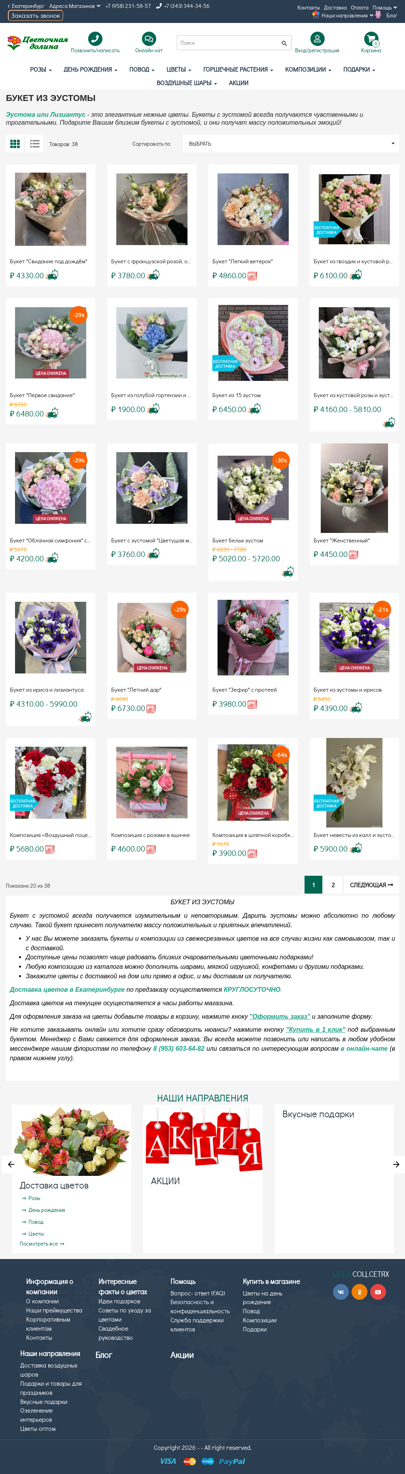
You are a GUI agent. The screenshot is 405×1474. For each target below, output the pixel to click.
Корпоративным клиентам (48, 1323)
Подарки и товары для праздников (51, 1387)
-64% (281, 755)
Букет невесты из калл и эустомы (356, 835)
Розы (41, 69)
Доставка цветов (54, 1185)
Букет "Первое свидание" (42, 395)
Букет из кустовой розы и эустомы (357, 395)
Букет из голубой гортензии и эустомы (160, 395)
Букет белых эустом (237, 540)
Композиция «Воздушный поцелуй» (55, 835)
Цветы (179, 69)
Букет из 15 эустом (236, 395)
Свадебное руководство (115, 1332)
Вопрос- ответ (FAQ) (197, 1293)
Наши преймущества (54, 1310)
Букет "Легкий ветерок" (242, 261)
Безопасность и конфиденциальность (200, 1306)
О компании (42, 1301)
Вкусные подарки (318, 1113)
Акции (182, 1354)
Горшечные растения (238, 69)
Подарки (359, 69)
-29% (78, 315)
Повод (142, 69)
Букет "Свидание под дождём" (48, 261)
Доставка (335, 7)
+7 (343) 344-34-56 (183, 6)
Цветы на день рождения (262, 1297)
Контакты (308, 7)
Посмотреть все (39, 1243)
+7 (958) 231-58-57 (128, 6)
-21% (382, 609)
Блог (391, 15)
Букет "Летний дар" (136, 689)
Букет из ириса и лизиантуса (46, 689)
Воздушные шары (187, 82)
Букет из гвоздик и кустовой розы (356, 261)
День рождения (90, 69)
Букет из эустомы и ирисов (348, 689)
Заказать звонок (35, 15)
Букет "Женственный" (342, 540)
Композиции (308, 69)
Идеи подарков (119, 1301)
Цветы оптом (38, 1428)
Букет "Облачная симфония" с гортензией (63, 540)
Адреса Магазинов (74, 6)
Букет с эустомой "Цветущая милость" (159, 540)
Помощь (385, 7)
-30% (281, 460)
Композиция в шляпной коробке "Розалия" (265, 835)
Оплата (360, 7)
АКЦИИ (238, 82)
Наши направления (347, 15)
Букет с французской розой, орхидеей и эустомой (174, 261)
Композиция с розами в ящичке (150, 835)
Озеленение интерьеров (36, 1414)
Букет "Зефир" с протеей (244, 689)
